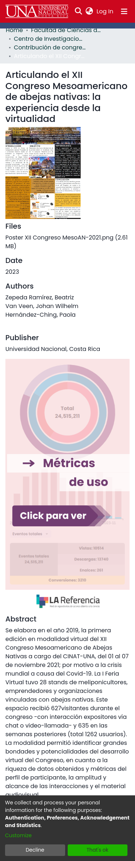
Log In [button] (105, 11)
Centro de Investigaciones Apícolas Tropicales (50, 39)
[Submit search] (78, 11)
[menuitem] (89, 11)
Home (14, 30)
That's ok (97, 849)
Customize (18, 835)
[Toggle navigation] (124, 11)
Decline (35, 849)
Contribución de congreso (50, 47)
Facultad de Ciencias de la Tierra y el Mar (67, 30)
